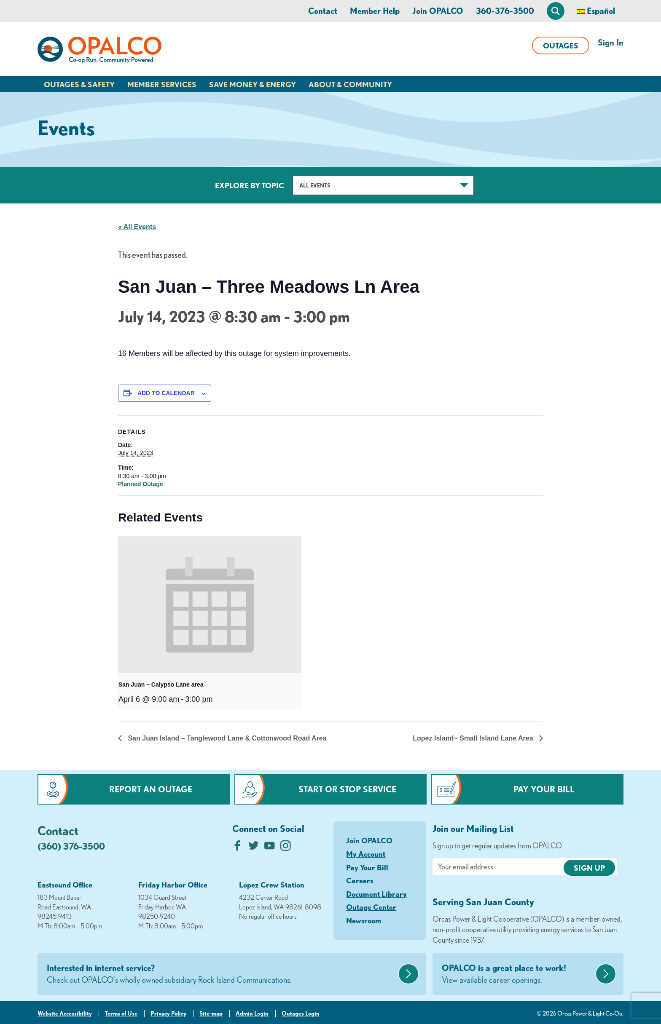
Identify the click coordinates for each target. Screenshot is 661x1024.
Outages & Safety (79, 84)
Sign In (610, 42)
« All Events (137, 226)
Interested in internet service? (221, 974)
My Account (365, 854)
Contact (322, 11)
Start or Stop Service (347, 789)
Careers (359, 880)
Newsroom (364, 920)
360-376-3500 (505, 11)
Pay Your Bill (544, 789)
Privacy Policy (168, 1013)
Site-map (211, 1013)
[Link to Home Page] (99, 51)
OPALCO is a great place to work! (517, 974)
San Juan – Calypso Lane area (161, 684)
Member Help (375, 11)
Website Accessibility (65, 1013)
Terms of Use (121, 1013)
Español (601, 11)
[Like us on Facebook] (237, 848)
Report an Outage (150, 789)
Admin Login (252, 1013)
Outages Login (301, 1013)
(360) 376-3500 (71, 846)
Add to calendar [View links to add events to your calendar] (166, 393)
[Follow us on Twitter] (253, 848)
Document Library (376, 894)
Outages (560, 45)
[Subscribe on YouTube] (269, 848)
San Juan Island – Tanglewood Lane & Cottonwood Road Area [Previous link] (226, 738)
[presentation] (209, 605)
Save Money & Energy (252, 84)
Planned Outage (140, 484)
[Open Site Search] (555, 11)
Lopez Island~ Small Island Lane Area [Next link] (474, 738)
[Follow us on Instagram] (285, 848)
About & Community (350, 84)
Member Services (161, 84)
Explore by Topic (249, 185)
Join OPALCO (437, 11)
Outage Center (371, 907)
